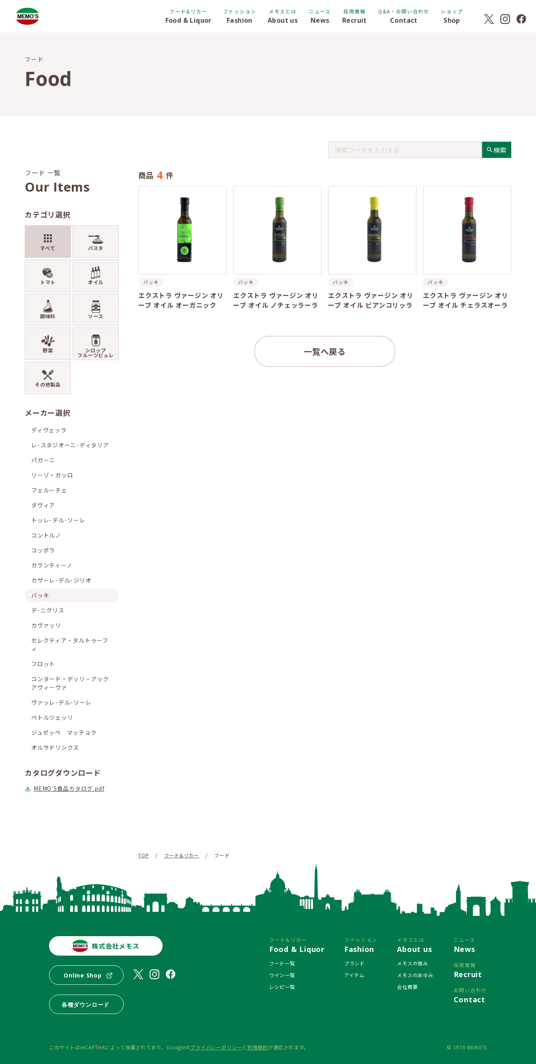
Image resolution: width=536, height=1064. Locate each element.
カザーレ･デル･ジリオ (61, 580)
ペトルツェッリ (52, 717)
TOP (143, 855)
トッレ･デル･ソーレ (58, 520)
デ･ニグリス (47, 610)
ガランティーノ (51, 565)
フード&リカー (181, 855)
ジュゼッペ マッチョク (63, 732)
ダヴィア (43, 505)
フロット (43, 664)
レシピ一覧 (282, 986)
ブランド (354, 963)
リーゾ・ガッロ (52, 475)
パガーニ (43, 460)
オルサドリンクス (55, 747)
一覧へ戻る (325, 351)
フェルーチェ (49, 490)
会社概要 (407, 986)
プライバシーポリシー (216, 1047)
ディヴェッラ (49, 430)
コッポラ (43, 550)
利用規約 (257, 1047)
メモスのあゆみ (415, 974)
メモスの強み (412, 963)
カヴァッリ (46, 625)
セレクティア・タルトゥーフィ (69, 644)
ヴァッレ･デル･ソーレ (61, 702)
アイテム (354, 974)
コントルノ (46, 535)
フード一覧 (282, 963)
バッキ (40, 595)
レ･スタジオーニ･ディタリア (70, 445)
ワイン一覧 (282, 974)
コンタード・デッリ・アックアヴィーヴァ (70, 683)
